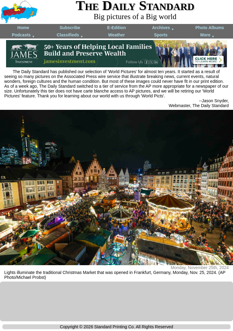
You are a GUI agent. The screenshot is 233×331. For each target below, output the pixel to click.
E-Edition (116, 27)
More (207, 35)
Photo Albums (209, 27)
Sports (160, 34)
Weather (116, 34)
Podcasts (23, 35)
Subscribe (70, 27)
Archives (163, 28)
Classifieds (70, 35)
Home (23, 27)
